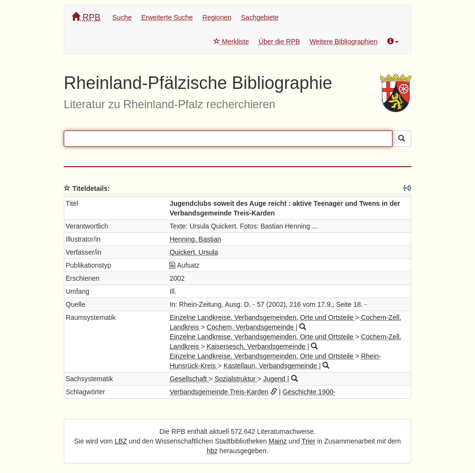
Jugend (275, 379)
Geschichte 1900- (308, 392)
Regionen (216, 17)
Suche (122, 17)
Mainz (278, 441)
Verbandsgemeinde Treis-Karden (218, 392)
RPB (85, 17)
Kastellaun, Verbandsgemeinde (271, 366)
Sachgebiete (260, 17)
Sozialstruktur (235, 379)
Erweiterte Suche (167, 17)
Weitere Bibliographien (343, 41)
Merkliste (231, 41)
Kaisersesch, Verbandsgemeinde (257, 346)
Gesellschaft (189, 379)
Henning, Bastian (195, 239)
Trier (308, 441)
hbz (212, 451)
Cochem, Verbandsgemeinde (251, 327)
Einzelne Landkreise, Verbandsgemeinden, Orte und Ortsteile (262, 317)
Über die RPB (279, 41)
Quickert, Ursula (193, 252)
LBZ (121, 441)
